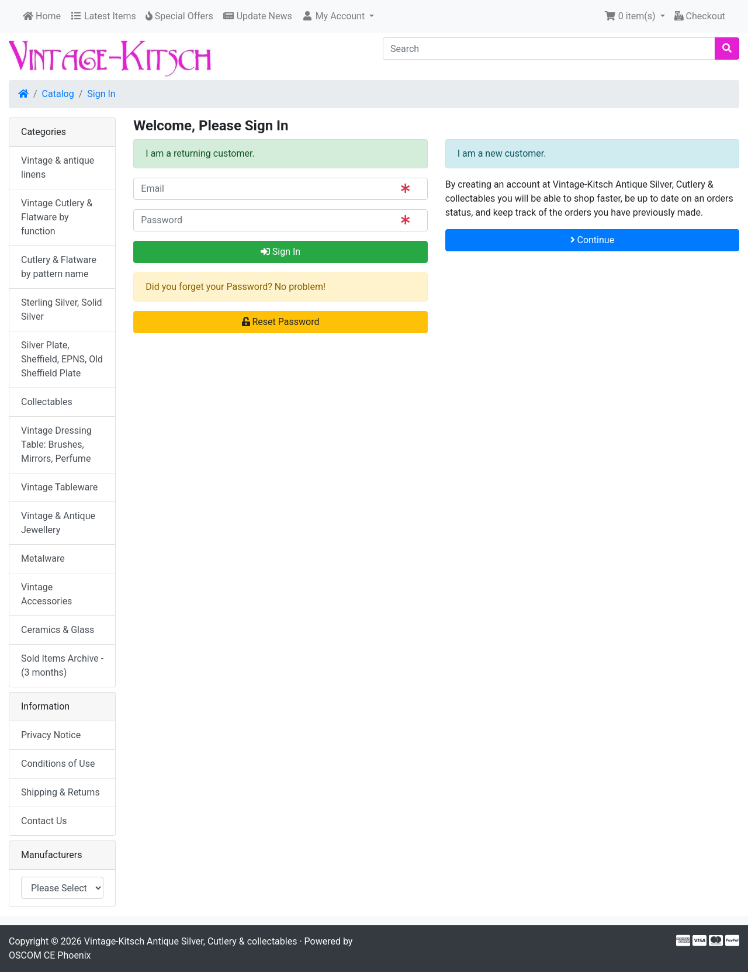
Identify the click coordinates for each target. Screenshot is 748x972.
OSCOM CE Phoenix (50, 955)
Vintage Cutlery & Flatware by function (56, 217)
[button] (338, 16)
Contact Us (44, 820)
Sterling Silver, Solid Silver (61, 309)
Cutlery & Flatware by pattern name (58, 266)
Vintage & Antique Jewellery (58, 522)
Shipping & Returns (60, 792)
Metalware (43, 558)
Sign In (101, 93)
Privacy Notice (51, 735)
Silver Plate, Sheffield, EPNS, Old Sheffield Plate (62, 359)
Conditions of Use (58, 763)
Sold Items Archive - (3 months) (62, 665)
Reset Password (281, 321)
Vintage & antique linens (57, 167)
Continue (592, 239)
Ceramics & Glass (57, 629)
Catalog (58, 93)
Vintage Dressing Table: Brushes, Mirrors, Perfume (56, 444)
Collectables (46, 401)
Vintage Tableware (59, 487)
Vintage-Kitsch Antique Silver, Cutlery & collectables (190, 941)
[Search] (549, 48)
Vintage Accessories (46, 594)
